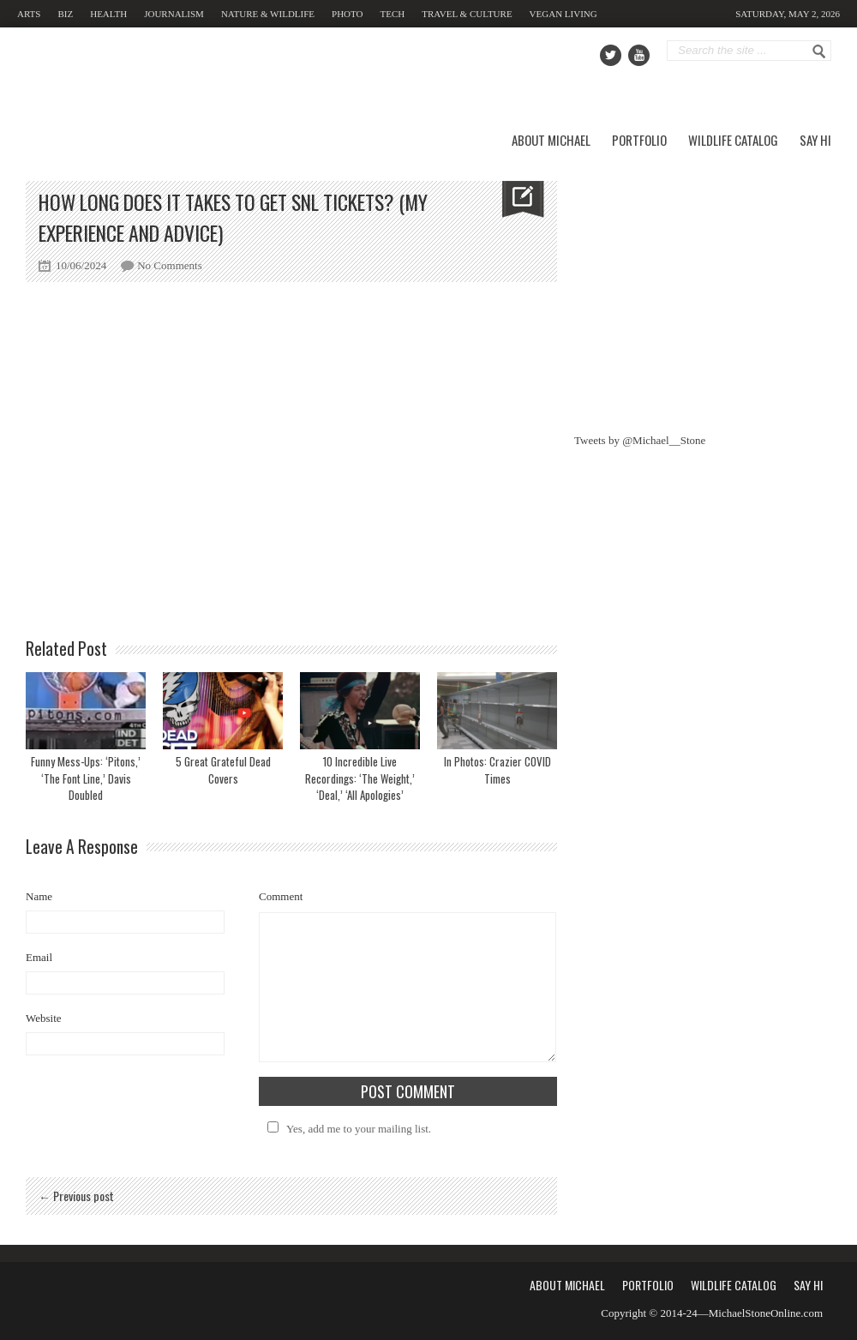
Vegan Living (563, 14)
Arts (28, 14)
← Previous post (76, 1196)
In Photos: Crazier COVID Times (497, 770)
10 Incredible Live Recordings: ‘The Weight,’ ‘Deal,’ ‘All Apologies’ (360, 778)
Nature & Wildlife (268, 14)
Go (819, 51)
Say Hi (815, 139)
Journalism (174, 14)
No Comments (169, 265)
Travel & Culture (467, 14)
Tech (393, 14)
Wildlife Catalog (733, 139)
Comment (281, 896)
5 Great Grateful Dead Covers (223, 770)
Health (108, 14)
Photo (347, 14)
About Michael (551, 139)
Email (39, 957)
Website (44, 1018)
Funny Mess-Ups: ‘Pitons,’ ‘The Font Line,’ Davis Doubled (86, 778)
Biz (65, 14)
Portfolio (639, 139)
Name (39, 896)
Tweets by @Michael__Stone (639, 440)
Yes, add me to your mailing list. (346, 1128)
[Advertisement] (702, 288)
